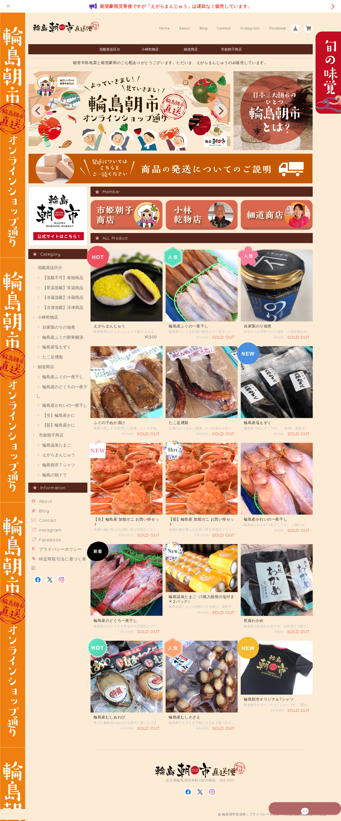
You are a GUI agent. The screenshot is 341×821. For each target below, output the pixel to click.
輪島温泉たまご (56, 445)
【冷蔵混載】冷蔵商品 (62, 297)
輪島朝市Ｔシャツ (58, 464)
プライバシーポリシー (60, 549)
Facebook (277, 28)
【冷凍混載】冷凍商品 (62, 307)
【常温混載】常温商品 (62, 287)
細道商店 (191, 49)
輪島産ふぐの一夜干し (62, 376)
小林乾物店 (150, 49)
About (184, 28)
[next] (220, 111)
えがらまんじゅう (58, 454)
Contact (224, 28)
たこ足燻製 (52, 356)
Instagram (250, 28)
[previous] (38, 111)
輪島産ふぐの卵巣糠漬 (62, 337)
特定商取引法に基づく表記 (306, 815)
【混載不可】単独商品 (62, 277)
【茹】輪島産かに (58, 424)
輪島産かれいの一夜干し (64, 405)
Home (164, 28)
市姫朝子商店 (231, 49)
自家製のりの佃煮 (58, 327)
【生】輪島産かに (58, 415)
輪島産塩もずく (56, 346)
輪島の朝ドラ (54, 474)
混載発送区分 (109, 49)
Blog (204, 28)
